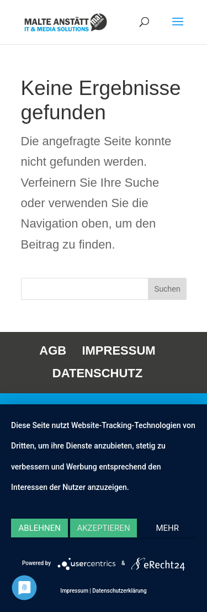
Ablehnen (40, 528)
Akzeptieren (103, 528)
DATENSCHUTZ (97, 373)
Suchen (167, 288)
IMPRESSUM (118, 350)
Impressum (74, 591)
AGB (52, 350)
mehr (167, 528)
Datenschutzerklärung (119, 591)
